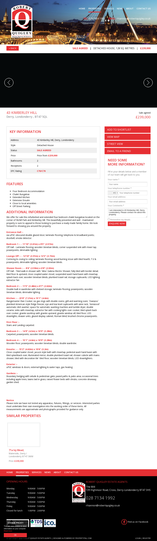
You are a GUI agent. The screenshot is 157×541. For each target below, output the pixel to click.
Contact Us (144, 8)
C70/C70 (41, 171)
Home (82, 8)
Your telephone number (120, 188)
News (120, 8)
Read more (8, 531)
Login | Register (143, 538)
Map (113, 137)
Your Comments (116, 205)
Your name (113, 179)
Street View (115, 144)
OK (15, 535)
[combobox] (113, 193)
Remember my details (120, 219)
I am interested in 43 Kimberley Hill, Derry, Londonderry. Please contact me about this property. (127, 213)
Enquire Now (117, 223)
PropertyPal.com (83, 538)
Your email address (117, 197)
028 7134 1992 (97, 18)
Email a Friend (119, 151)
